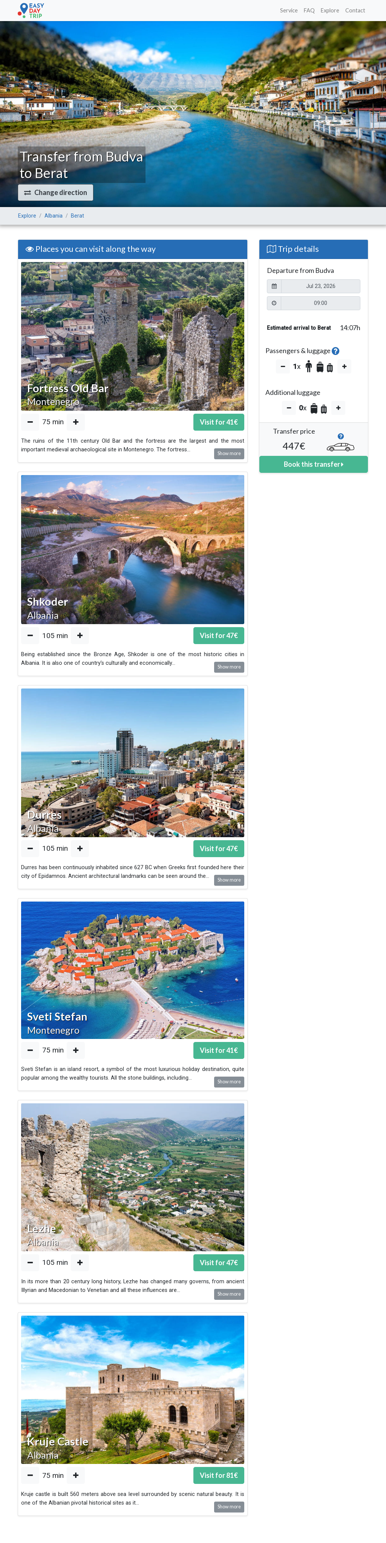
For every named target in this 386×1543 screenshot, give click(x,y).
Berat (77, 216)
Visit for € (219, 422)
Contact (355, 10)
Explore (330, 10)
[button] (55, 192)
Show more (229, 453)
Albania (53, 216)
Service (289, 10)
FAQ (309, 10)
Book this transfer (313, 464)
